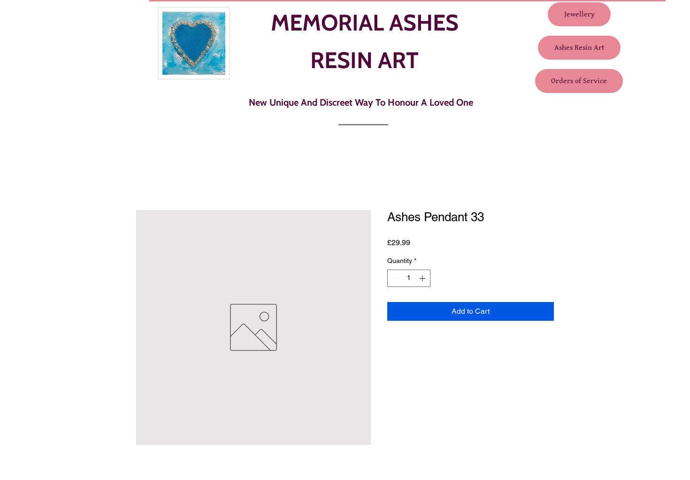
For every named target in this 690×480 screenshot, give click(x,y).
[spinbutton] (408, 278)
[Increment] (423, 278)
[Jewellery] (579, 14)
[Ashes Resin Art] (579, 48)
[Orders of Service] (579, 81)
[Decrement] (394, 278)
